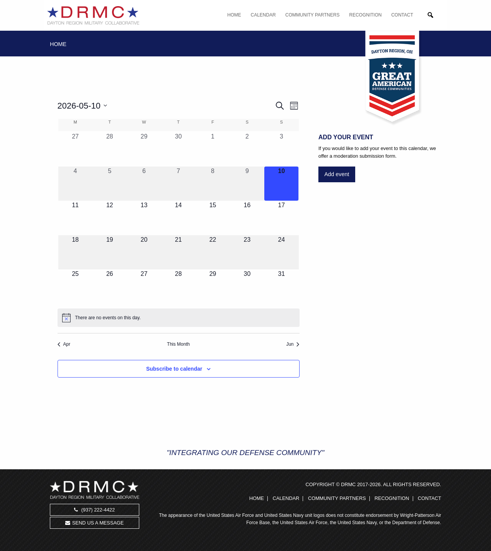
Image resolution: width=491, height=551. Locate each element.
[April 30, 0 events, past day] (178, 149)
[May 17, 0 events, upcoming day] (281, 218)
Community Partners (312, 15)
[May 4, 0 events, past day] (75, 184)
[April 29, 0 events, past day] (144, 149)
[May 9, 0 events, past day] (247, 184)
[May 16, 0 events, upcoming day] (247, 218)
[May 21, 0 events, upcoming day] (178, 252)
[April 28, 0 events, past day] (109, 149)
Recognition (365, 15)
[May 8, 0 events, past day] (213, 184)
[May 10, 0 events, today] (281, 184)
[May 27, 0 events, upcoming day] (144, 286)
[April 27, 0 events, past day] (75, 149)
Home (234, 15)
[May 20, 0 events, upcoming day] (144, 252)
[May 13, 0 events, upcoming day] (144, 218)
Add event (336, 174)
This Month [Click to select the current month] (178, 344)
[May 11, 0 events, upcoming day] (75, 218)
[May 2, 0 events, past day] (247, 149)
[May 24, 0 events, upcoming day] (281, 252)
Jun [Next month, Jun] (292, 344)
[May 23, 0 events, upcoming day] (247, 252)
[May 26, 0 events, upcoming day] (109, 286)
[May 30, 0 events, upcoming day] (247, 286)
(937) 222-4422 (94, 510)
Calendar (263, 15)
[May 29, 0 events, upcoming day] (213, 286)
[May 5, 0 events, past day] (109, 184)
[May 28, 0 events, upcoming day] (178, 286)
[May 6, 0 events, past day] (144, 184)
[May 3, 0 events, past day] (281, 149)
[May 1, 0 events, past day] (213, 149)
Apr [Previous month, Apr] (64, 344)
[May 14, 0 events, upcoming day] (178, 218)
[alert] (179, 317)
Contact (402, 15)
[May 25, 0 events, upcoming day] (75, 286)
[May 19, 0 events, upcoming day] (109, 252)
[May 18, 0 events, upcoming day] (75, 252)
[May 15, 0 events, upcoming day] (213, 218)
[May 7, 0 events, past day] (178, 184)
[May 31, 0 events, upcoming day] (281, 286)
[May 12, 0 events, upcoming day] (109, 218)
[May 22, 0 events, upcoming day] (213, 252)
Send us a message (94, 523)
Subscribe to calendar (174, 369)
